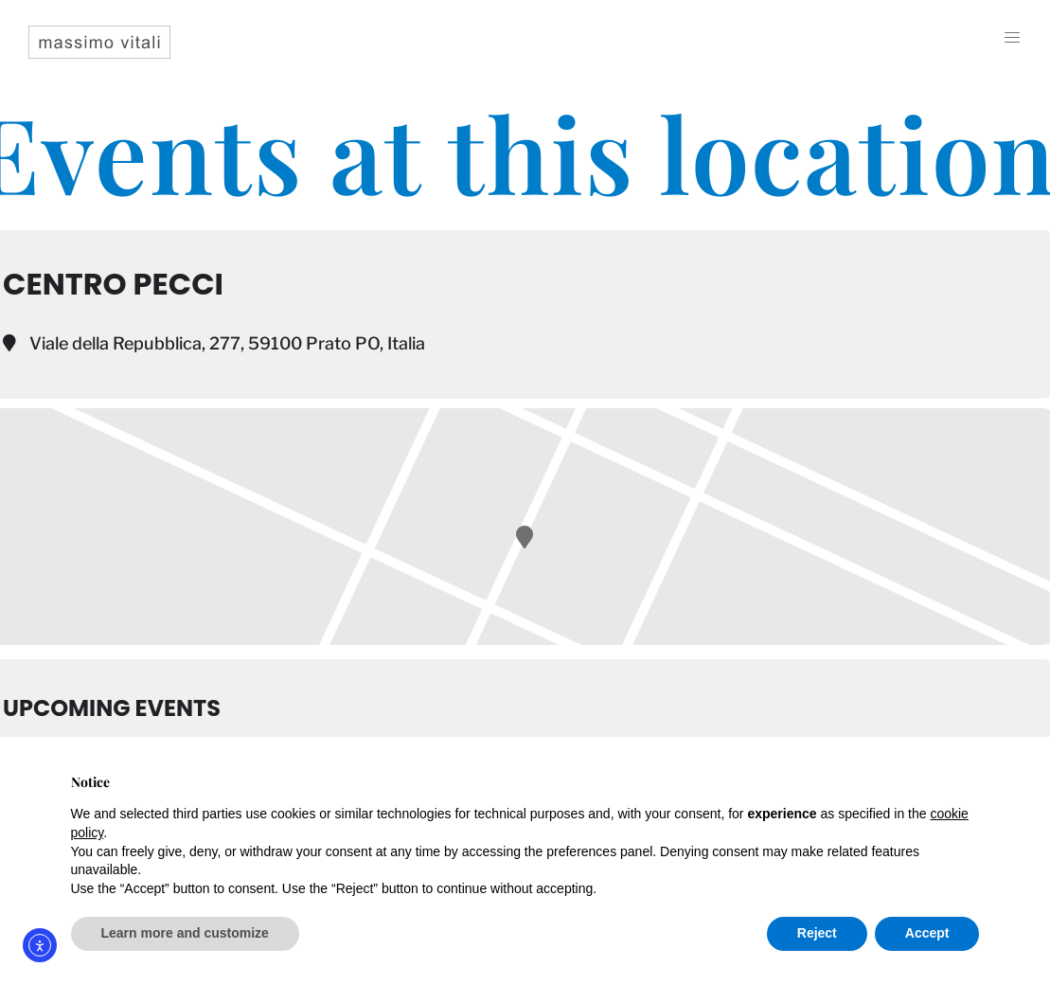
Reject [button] (817, 932)
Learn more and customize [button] (185, 932)
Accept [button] (927, 932)
